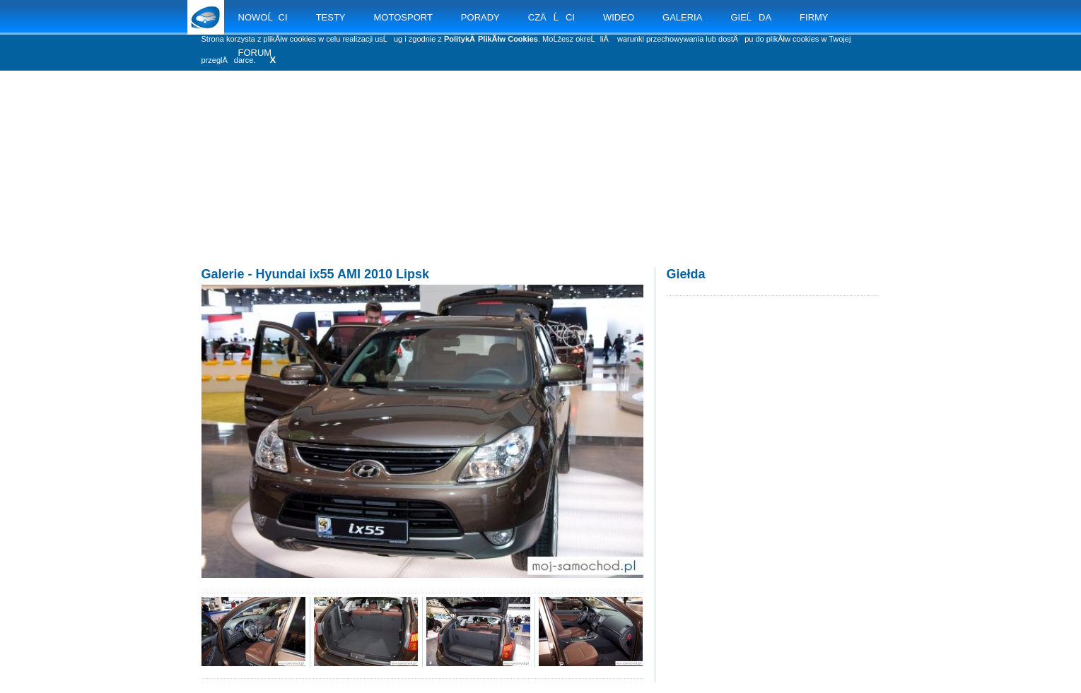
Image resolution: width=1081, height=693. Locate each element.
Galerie (223, 274)
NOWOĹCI (263, 17)
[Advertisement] (541, 183)
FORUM (255, 52)
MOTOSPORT (403, 17)
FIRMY (814, 17)
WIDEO (618, 17)
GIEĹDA (750, 17)
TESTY (331, 17)
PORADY (480, 17)
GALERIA (682, 17)
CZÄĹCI (551, 17)
